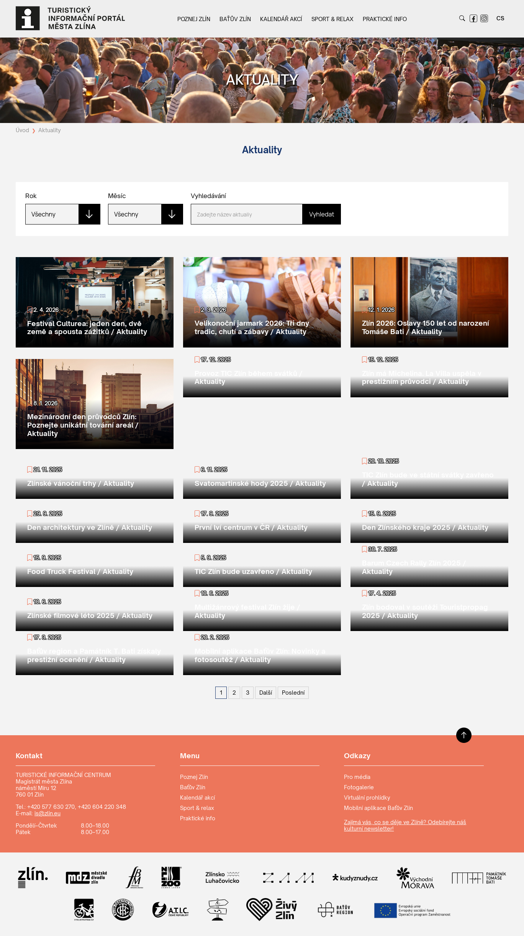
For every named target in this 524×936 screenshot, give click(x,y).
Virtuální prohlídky (367, 797)
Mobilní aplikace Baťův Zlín (378, 808)
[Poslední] (293, 693)
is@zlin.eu (47, 813)
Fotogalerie (359, 787)
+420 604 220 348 (102, 806)
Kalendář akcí (281, 19)
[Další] (265, 693)
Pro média (357, 777)
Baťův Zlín (235, 19)
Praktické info (385, 19)
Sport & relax (332, 19)
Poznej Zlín (193, 19)
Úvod (22, 130)
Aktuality (49, 130)
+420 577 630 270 (51, 806)
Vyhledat (321, 214)
